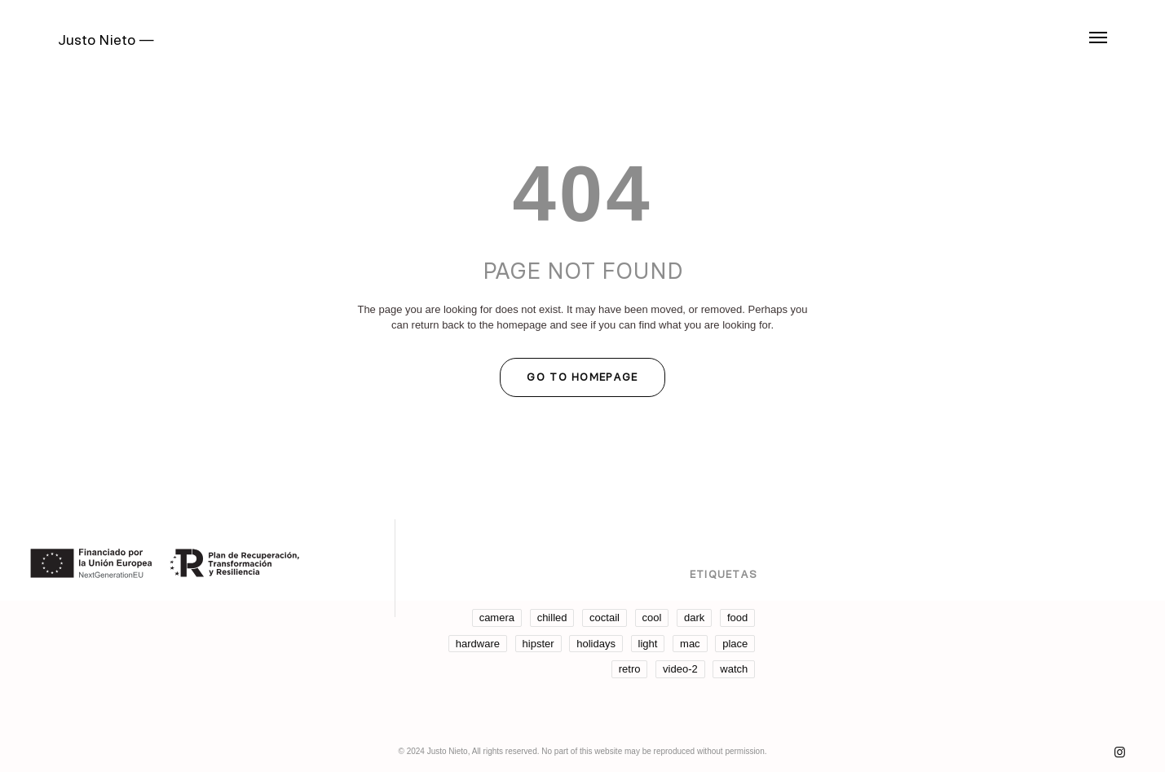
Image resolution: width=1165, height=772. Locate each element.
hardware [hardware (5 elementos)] (478, 643)
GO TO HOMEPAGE (582, 376)
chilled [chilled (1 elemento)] (552, 617)
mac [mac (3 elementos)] (690, 643)
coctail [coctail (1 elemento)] (604, 617)
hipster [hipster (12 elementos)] (538, 643)
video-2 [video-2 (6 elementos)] (680, 669)
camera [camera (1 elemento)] (496, 617)
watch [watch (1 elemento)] (734, 669)
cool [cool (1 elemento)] (652, 617)
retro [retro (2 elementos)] (630, 669)
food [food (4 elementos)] (737, 617)
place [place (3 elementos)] (735, 643)
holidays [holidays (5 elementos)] (596, 643)
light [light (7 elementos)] (648, 643)
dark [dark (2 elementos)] (694, 617)
